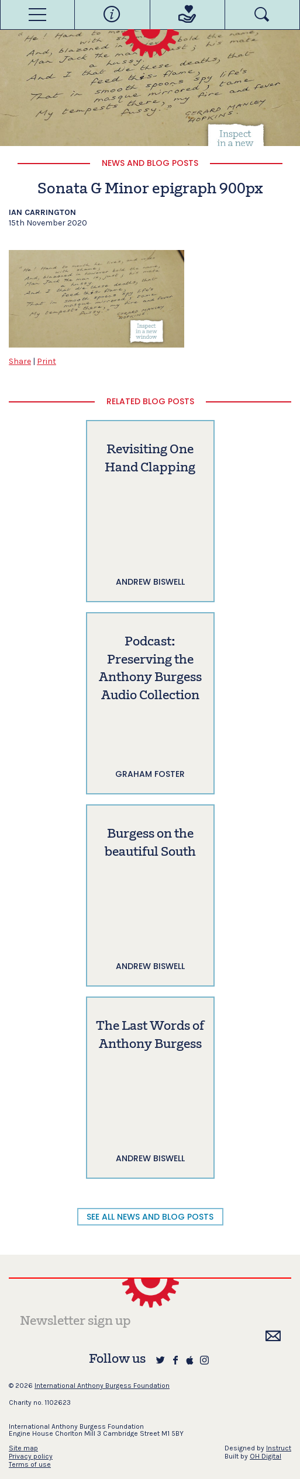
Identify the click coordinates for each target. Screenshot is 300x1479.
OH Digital (265, 1456)
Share (20, 361)
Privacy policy (31, 1456)
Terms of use (30, 1464)
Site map (23, 1448)
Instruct (278, 1448)
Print (46, 361)
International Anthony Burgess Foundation (102, 1385)
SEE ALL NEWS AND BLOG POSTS (150, 1217)
